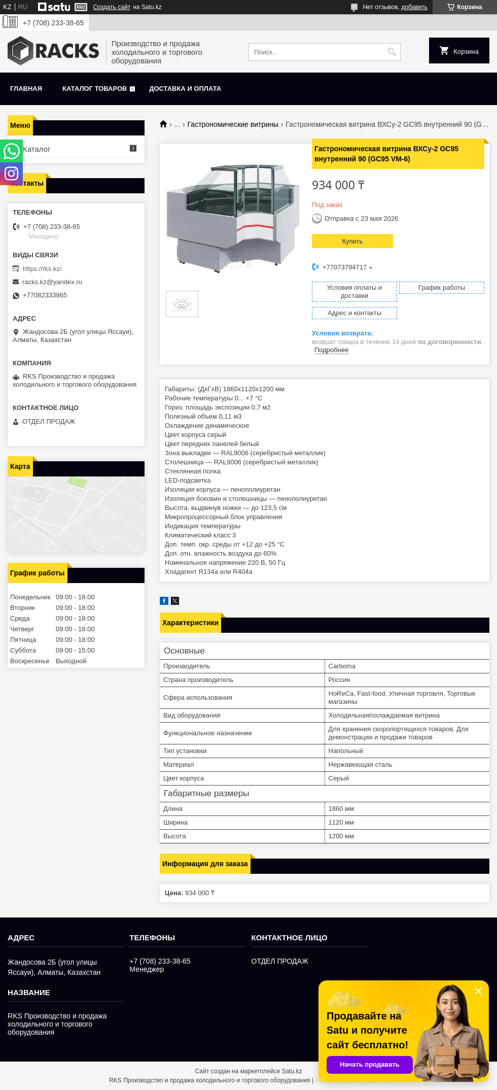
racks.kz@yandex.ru (52, 282)
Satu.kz (291, 1071)
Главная (26, 88)
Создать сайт (111, 7)
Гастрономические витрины (233, 124)
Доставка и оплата (185, 88)
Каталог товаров (94, 88)
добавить (414, 7)
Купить (352, 241)
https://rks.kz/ (42, 268)
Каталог (37, 149)
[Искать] (392, 52)
